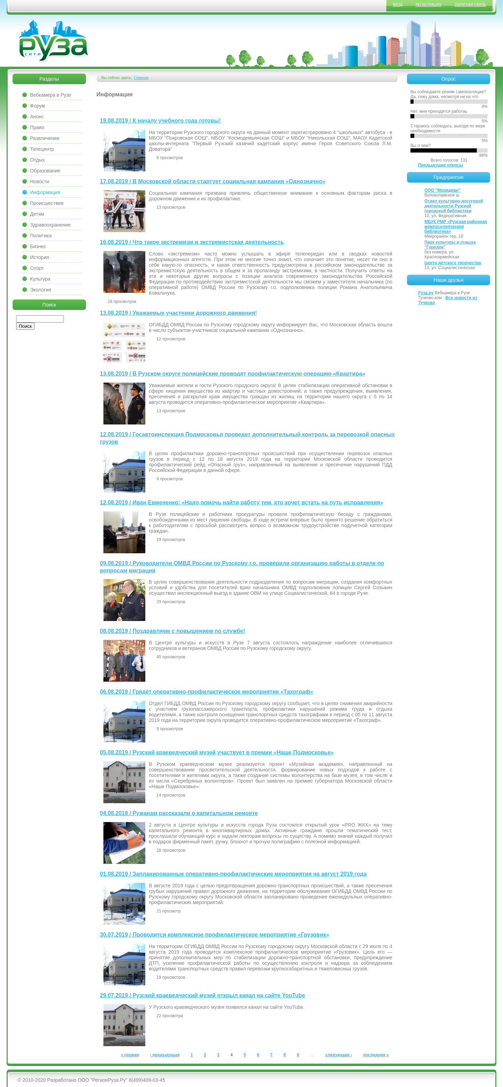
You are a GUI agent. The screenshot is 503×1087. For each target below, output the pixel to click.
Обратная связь (470, 5)
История (39, 257)
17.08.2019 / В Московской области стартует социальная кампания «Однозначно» (213, 181)
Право (37, 127)
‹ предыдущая (165, 1054)
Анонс (37, 116)
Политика (41, 235)
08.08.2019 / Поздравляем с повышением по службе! (172, 631)
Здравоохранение (50, 225)
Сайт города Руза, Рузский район (54, 41)
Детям (37, 214)
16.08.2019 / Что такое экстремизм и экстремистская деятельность (192, 242)
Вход (397, 5)
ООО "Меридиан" (442, 190)
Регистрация (428, 5)
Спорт (37, 268)
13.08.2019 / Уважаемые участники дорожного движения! (178, 313)
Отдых (37, 160)
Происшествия (47, 203)
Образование (45, 170)
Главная (141, 77)
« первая (130, 1054)
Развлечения (44, 138)
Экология (40, 290)
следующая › (338, 1054)
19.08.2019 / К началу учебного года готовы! (160, 121)
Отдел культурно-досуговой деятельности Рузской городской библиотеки (453, 206)
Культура (40, 279)
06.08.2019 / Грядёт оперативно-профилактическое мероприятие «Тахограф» (206, 692)
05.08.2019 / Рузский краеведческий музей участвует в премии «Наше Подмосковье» (217, 752)
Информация (45, 192)
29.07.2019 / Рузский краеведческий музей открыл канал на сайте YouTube (202, 995)
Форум (37, 106)
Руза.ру (425, 292)
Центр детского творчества (452, 262)
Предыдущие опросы (440, 165)
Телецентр (42, 149)
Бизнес (38, 246)
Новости (39, 181)
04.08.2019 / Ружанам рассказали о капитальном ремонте (179, 813)
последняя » (376, 1054)
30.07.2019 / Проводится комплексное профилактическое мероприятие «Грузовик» (214, 935)
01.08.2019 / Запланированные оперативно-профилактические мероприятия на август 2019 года (233, 874)
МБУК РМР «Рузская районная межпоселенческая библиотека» (455, 226)
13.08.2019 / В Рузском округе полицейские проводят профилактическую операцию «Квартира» (232, 374)
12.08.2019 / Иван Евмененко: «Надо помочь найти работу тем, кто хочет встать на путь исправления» (241, 502)
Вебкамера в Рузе (50, 95)
